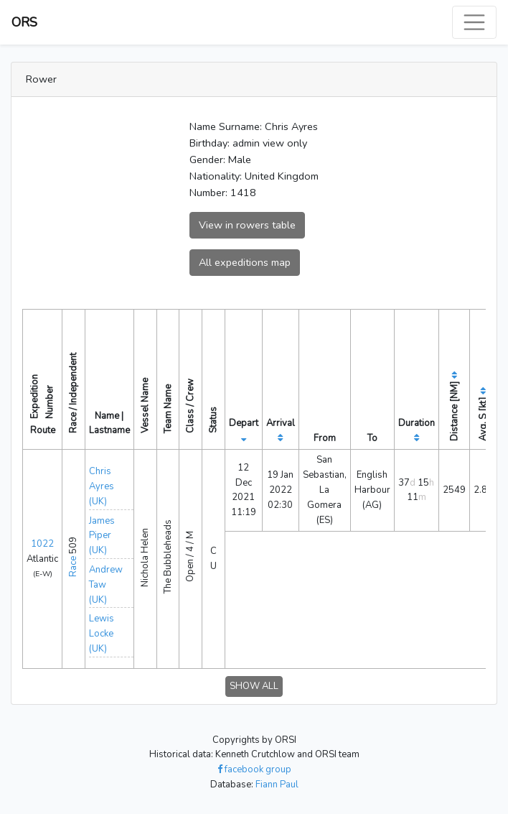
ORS (24, 22)
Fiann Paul (276, 784)
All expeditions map (245, 262)
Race (73, 566)
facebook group (254, 769)
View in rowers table (247, 225)
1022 (42, 543)
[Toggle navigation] (474, 22)
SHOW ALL (254, 686)
